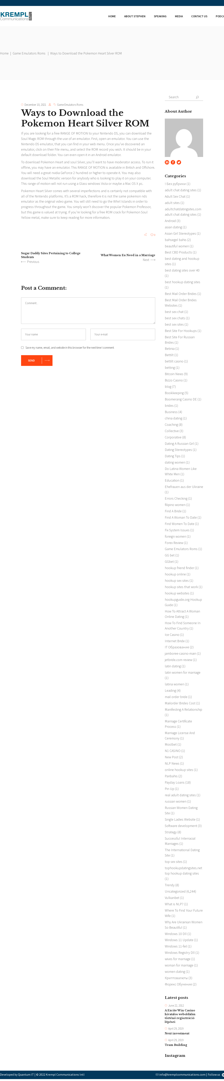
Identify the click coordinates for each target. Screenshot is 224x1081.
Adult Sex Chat (175, 196)
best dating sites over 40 (182, 270)
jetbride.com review (178, 661)
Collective (172, 431)
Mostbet (171, 745)
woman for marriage (179, 967)
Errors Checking (176, 499)
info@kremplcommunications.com (182, 1076)
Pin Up (169, 790)
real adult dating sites (180, 796)
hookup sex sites (177, 581)
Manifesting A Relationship (183, 710)
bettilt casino (174, 361)
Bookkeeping (174, 393)
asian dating (173, 227)
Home (4, 53)
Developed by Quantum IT (17, 1076)
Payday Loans (175, 783)
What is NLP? (174, 905)
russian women (175, 802)
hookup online (175, 575)
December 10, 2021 (35, 104)
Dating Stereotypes (178, 450)
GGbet (169, 562)
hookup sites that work (181, 587)
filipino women (175, 505)
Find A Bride (173, 511)
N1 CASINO (173, 752)
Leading (170, 691)
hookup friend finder (179, 568)
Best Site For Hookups (181, 331)
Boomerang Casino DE (181, 399)
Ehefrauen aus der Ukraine (184, 487)
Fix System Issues (177, 530)
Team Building (176, 1047)
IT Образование (177, 648)
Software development (181, 827)
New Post (171, 758)
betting (170, 368)
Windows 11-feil (176, 948)
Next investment (177, 1035)
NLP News (172, 764)
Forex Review (174, 543)
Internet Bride (175, 642)
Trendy (170, 886)
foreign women (175, 537)
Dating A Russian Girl (179, 444)
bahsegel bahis (175, 240)
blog (168, 387)
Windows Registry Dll (180, 954)
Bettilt (169, 355)
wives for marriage (177, 960)
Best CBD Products (178, 252)
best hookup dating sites (182, 282)
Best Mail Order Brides (181, 294)
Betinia (170, 349)
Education (172, 481)
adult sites (172, 203)
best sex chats (175, 318)
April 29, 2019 (175, 1030)
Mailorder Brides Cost (180, 704)
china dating (173, 418)
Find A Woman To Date (181, 518)
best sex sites (174, 324)
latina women (174, 685)
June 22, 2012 (176, 1007)
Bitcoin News (174, 374)
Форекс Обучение (178, 986)
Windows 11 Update (179, 941)
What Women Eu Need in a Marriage (128, 255)
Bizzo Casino (174, 380)
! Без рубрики (175, 184)
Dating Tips (173, 456)
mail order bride (176, 698)
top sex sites (173, 863)
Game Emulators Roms (29, 53)
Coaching (171, 425)
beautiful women (177, 246)
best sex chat (174, 312)
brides (169, 406)
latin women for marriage (182, 673)
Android (170, 221)
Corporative (173, 437)
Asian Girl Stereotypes (180, 233)
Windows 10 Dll (176, 935)
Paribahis (171, 777)
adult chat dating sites (181, 190)
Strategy (171, 833)
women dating (175, 973)
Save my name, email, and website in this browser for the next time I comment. (69, 348)
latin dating (173, 667)
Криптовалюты (176, 979)
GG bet (170, 556)
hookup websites (177, 594)
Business (171, 412)
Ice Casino (172, 635)
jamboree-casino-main (180, 654)
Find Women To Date (179, 524)
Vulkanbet (172, 899)
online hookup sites (179, 771)
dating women (175, 463)
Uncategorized (175, 892)
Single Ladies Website (180, 820)
